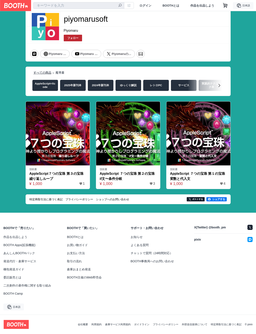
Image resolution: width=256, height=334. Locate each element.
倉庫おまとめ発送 (79, 269)
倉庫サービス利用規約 (118, 324)
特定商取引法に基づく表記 (226, 324)
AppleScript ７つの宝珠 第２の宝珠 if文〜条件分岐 (128, 176)
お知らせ (137, 237)
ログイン (145, 5)
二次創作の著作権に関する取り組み (27, 285)
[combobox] (78, 5)
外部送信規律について (194, 324)
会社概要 (83, 324)
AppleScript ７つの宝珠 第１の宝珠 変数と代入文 (198, 176)
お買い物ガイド (77, 245)
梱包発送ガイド (13, 269)
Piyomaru (71, 30)
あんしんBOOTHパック (19, 253)
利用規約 (96, 324)
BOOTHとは (170, 5)
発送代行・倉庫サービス (19, 261)
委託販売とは (12, 277)
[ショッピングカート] (225, 5)
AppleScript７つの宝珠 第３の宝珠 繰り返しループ (57, 176)
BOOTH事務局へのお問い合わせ (152, 261)
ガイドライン (141, 324)
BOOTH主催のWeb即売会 (84, 277)
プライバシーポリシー (165, 324)
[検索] (120, 6)
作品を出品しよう (202, 5)
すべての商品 (42, 72)
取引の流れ (74, 261)
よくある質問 (140, 245)
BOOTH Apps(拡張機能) (19, 245)
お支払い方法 (76, 253)
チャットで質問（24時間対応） (152, 253)
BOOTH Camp (13, 293)
